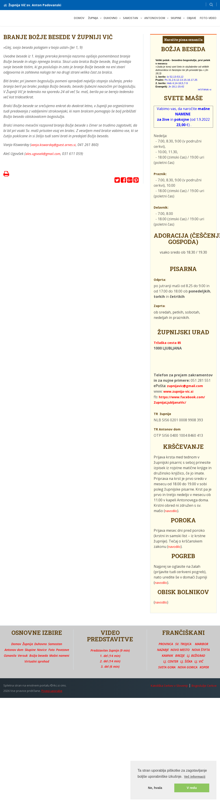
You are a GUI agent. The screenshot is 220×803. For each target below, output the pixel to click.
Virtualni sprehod (36, 661)
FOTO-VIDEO (208, 18)
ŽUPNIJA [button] (93, 18)
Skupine (30, 650)
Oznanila (10, 655)
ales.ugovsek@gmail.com (43, 154)
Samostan (55, 644)
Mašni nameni (59, 655)
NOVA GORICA (187, 667)
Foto (51, 650)
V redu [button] (192, 788)
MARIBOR (201, 644)
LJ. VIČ (198, 661)
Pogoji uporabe (51, 691)
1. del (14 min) (110, 656)
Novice (42, 650)
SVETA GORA (166, 667)
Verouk (23, 655)
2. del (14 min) (110, 661)
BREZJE (180, 655)
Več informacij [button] (194, 776)
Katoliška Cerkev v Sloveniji (169, 685)
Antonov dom (13, 650)
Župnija (27, 644)
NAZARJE (163, 650)
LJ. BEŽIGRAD (196, 655)
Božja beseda (38, 655)
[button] (211, 4)
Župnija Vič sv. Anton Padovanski (32, 5)
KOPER (204, 667)
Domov (79, 18)
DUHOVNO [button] (110, 18)
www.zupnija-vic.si (178, 391)
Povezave (62, 650)
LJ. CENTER (170, 661)
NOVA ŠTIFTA (201, 650)
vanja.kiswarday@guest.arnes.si (53, 145)
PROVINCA (166, 644)
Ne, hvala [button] (155, 788)
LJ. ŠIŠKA (186, 661)
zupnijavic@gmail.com (185, 386)
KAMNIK (167, 655)
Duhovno (40, 644)
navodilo (171, 511)
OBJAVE (191, 18)
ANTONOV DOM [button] (154, 18)
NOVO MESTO (180, 650)
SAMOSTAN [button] (131, 18)
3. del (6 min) (110, 666)
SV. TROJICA (183, 644)
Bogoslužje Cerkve (204, 685)
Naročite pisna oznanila (183, 40)
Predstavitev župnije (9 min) (110, 650)
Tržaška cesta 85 (167, 343)
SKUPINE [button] (176, 18)
